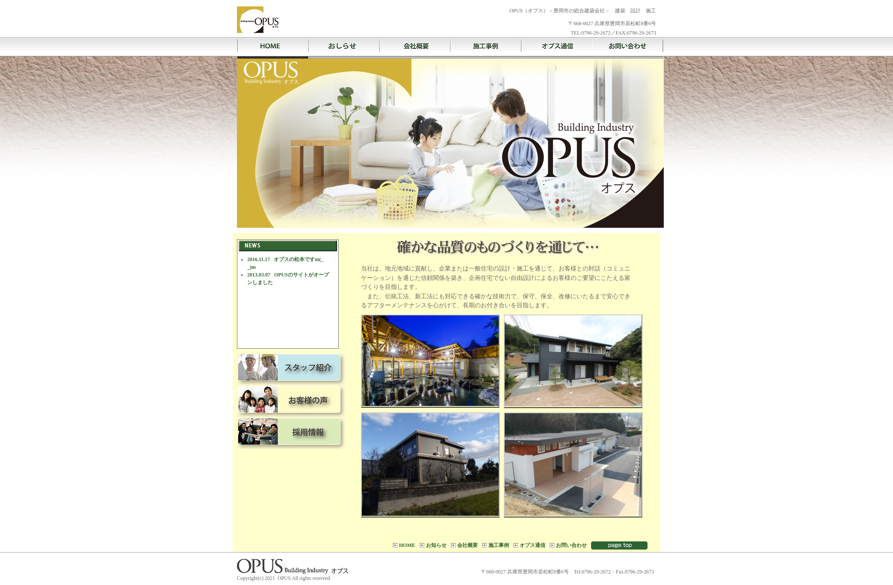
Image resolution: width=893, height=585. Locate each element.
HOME (407, 545)
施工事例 (498, 545)
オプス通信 (532, 545)
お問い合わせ (571, 545)
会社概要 (467, 545)
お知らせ (436, 545)
